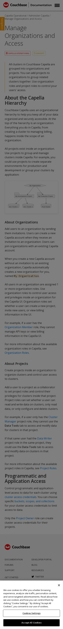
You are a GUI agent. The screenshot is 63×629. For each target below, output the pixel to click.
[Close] (59, 585)
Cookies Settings (31, 613)
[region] (31, 605)
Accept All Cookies (31, 622)
